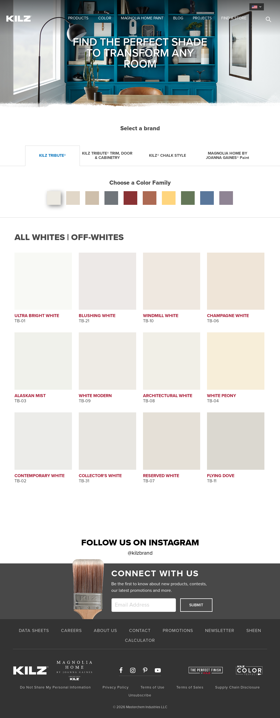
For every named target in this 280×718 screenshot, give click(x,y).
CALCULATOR (140, 640)
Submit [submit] (196, 605)
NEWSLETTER (219, 630)
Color (104, 18)
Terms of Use (153, 687)
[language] (256, 6)
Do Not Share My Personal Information (55, 687)
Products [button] (78, 18)
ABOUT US (105, 630)
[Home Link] (30, 18)
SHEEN (253, 630)
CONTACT (140, 630)
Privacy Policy (116, 687)
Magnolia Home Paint (142, 18)
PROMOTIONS (178, 630)
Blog (178, 18)
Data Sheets (34, 630)
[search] (266, 20)
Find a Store (233, 18)
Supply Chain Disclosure (237, 687)
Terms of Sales (189, 687)
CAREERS (71, 630)
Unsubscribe (140, 695)
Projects (202, 18)
